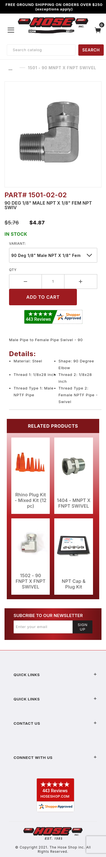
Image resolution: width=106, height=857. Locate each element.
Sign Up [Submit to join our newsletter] (83, 626)
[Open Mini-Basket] (99, 30)
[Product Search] (41, 50)
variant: (17, 243)
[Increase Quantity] (80, 281)
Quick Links (55, 674)
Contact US (55, 723)
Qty (13, 270)
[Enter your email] (43, 626)
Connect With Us (55, 757)
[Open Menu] (11, 30)
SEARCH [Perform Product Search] (91, 49)
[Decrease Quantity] (25, 281)
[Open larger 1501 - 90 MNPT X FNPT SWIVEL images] (53, 134)
